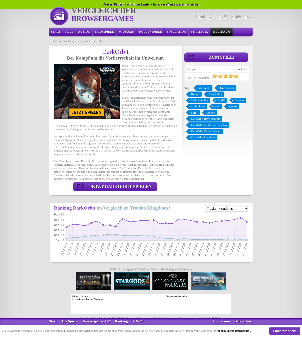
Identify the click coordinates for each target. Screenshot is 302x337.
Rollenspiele (150, 31)
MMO (221, 100)
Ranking (203, 16)
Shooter (239, 100)
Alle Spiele (69, 321)
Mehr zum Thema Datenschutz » (232, 330)
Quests (233, 106)
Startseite (57, 41)
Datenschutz (243, 321)
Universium (227, 88)
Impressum (221, 321)
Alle (69, 31)
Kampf (195, 94)
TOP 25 (138, 321)
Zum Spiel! (221, 57)
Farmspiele (104, 31)
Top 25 (221, 16)
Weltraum (221, 31)
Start (56, 31)
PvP (217, 106)
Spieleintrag (242, 16)
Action (84, 31)
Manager (126, 31)
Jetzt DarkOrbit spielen (121, 186)
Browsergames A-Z (96, 321)
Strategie (199, 31)
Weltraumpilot (199, 100)
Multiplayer (198, 106)
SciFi (194, 112)
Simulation (176, 31)
